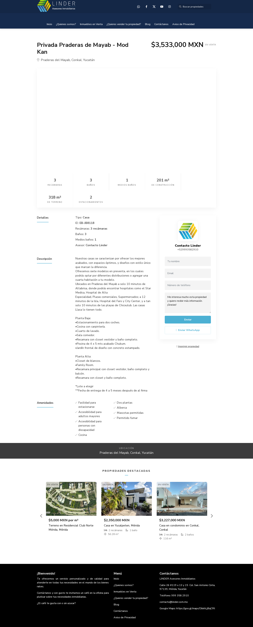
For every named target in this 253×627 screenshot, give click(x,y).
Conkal (76, 60)
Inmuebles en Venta (91, 24)
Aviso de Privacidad (183, 24)
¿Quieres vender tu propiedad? (123, 24)
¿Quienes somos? (66, 24)
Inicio (49, 24)
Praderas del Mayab (55, 60)
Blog (147, 24)
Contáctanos (161, 24)
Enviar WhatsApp (188, 313)
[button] (41, 499)
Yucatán (89, 60)
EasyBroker (133, 617)
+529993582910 (187, 232)
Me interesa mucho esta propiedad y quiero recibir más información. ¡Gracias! (188, 285)
